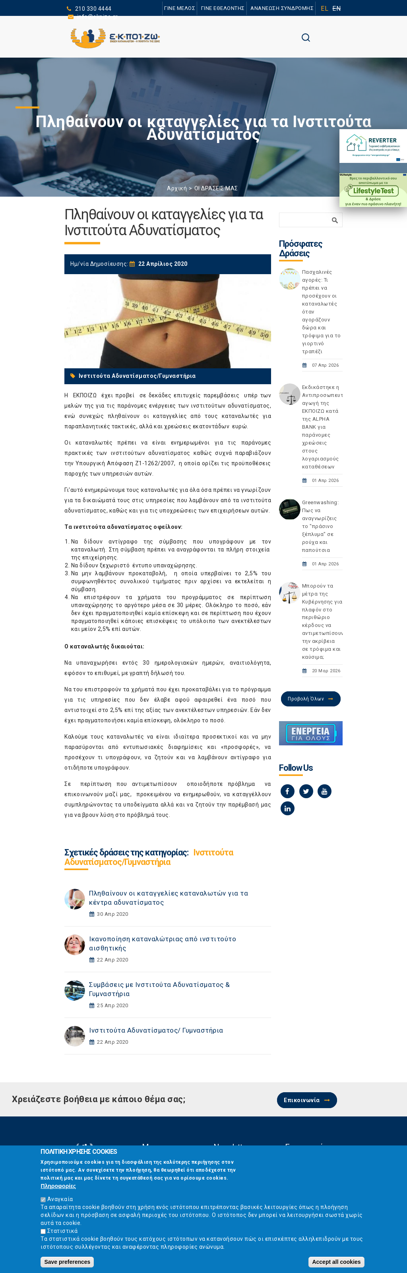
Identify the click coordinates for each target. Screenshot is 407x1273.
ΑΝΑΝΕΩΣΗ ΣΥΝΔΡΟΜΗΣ (282, 8)
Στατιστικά (62, 1233)
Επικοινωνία (302, 1100)
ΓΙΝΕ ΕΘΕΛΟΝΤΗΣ (223, 8)
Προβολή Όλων (306, 699)
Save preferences (67, 1264)
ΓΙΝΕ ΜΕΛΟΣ (179, 8)
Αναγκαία (60, 1201)
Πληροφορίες (58, 1188)
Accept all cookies (336, 1264)
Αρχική (177, 188)
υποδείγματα (140, 804)
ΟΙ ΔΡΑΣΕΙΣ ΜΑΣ (216, 188)
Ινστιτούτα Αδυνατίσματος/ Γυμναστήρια (156, 1030)
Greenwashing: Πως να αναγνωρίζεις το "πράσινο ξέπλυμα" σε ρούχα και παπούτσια (320, 526)
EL (324, 8)
